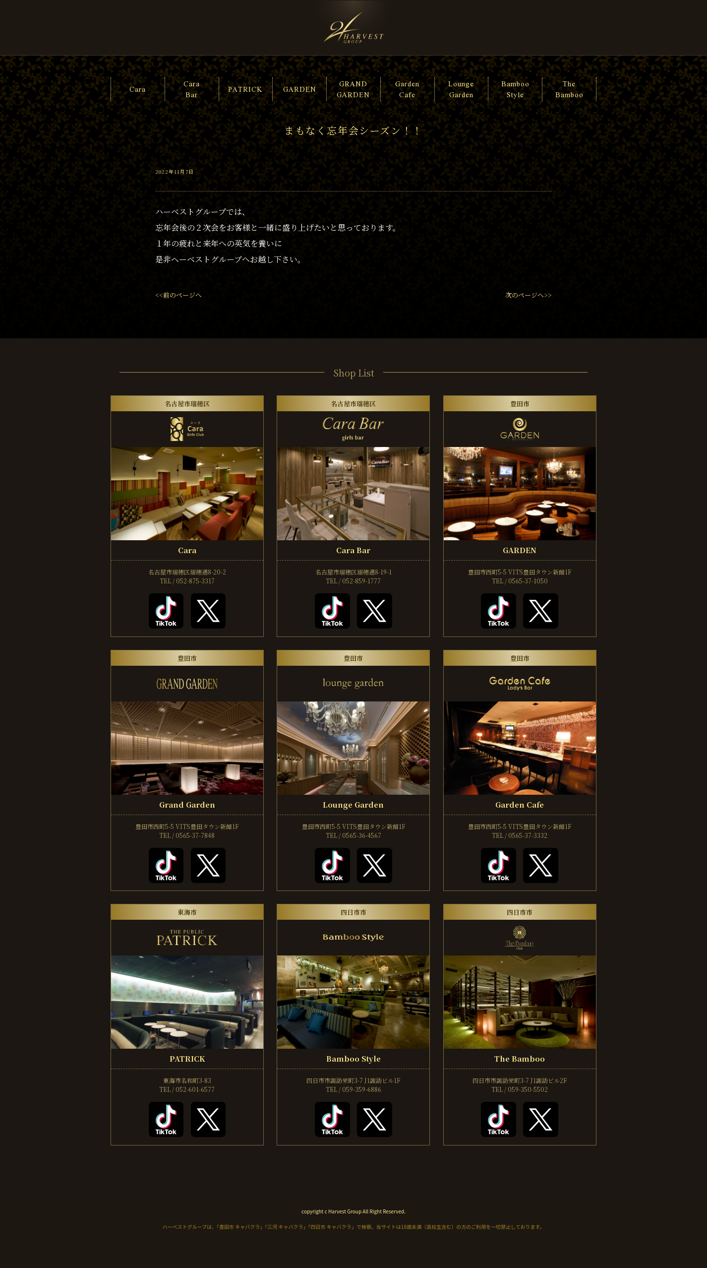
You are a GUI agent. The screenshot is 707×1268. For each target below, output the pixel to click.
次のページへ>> (528, 295)
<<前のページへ (178, 295)
